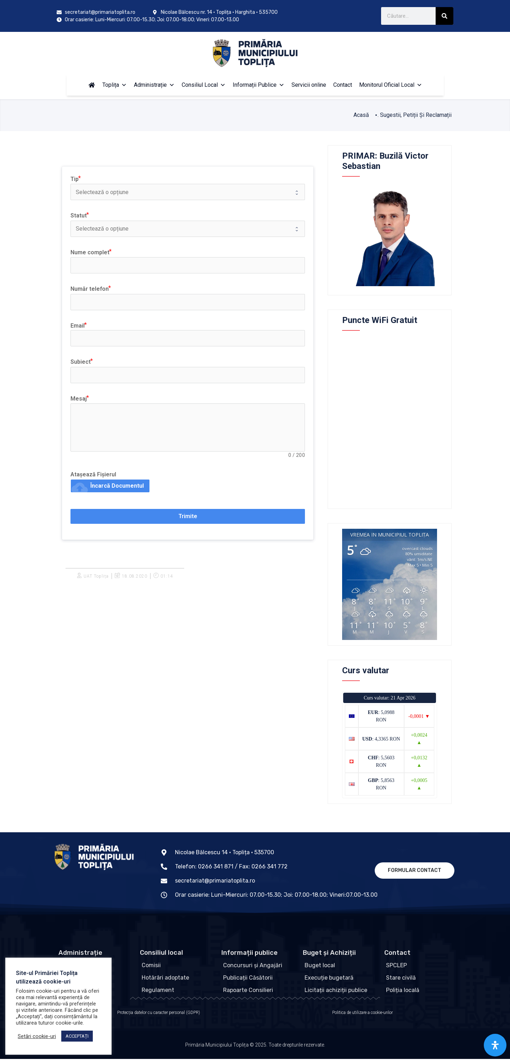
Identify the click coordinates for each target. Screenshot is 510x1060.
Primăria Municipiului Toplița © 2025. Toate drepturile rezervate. (255, 1049)
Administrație (154, 84)
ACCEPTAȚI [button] (77, 1036)
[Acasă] (92, 85)
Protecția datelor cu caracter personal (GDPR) (158, 1013)
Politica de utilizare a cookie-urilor (362, 1013)
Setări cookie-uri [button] (37, 1036)
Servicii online (308, 84)
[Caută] (444, 16)
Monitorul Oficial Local (390, 84)
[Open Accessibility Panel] (495, 1045)
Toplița (114, 84)
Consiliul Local (204, 84)
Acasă (361, 115)
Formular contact (414, 870)
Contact (342, 84)
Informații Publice (258, 84)
